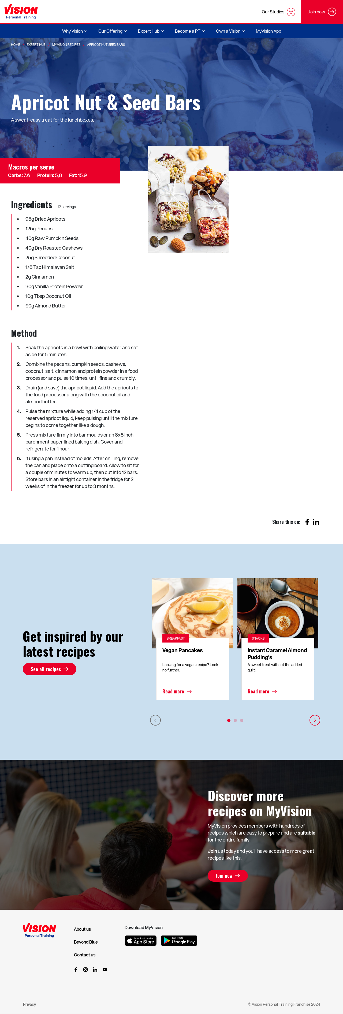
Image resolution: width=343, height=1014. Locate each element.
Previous (155, 720)
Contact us (84, 955)
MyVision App (268, 31)
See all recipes (46, 669)
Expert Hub (36, 44)
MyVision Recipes (66, 44)
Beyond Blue (86, 942)
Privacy (29, 1004)
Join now (224, 875)
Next (315, 720)
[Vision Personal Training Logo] (21, 12)
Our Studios (278, 12)
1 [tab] (228, 720)
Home (15, 44)
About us (82, 929)
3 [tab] (241, 720)
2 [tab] (235, 720)
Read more (173, 691)
